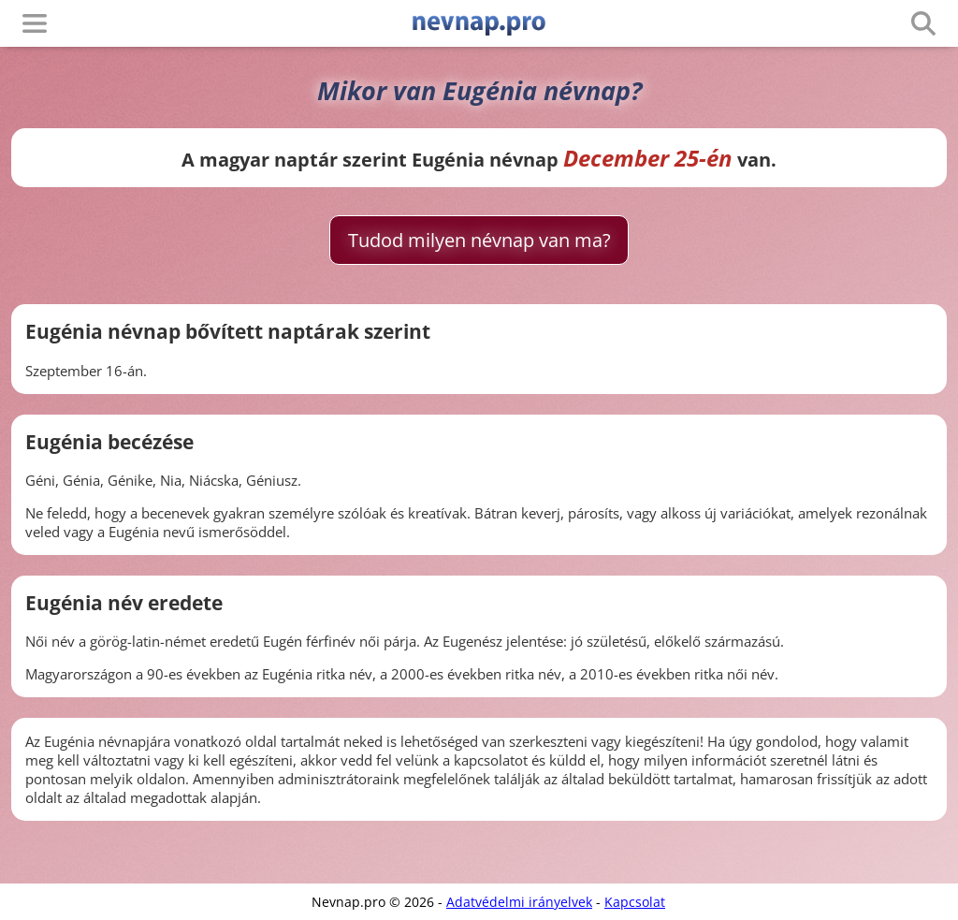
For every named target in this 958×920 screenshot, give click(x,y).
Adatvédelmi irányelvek (519, 902)
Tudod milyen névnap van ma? (479, 240)
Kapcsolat (634, 902)
